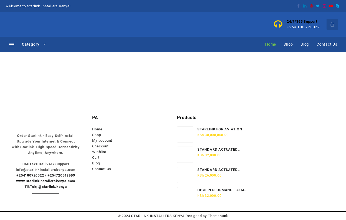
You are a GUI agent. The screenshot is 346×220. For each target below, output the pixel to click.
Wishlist (99, 152)
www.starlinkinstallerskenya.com (45, 181)
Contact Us (101, 169)
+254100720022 (30, 175)
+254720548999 (61, 175)
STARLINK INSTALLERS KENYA (157, 216)
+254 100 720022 (303, 27)
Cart (95, 157)
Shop (96, 135)
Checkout (100, 146)
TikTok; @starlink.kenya (46, 187)
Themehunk (218, 216)
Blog (96, 163)
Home (97, 129)
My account (102, 140)
